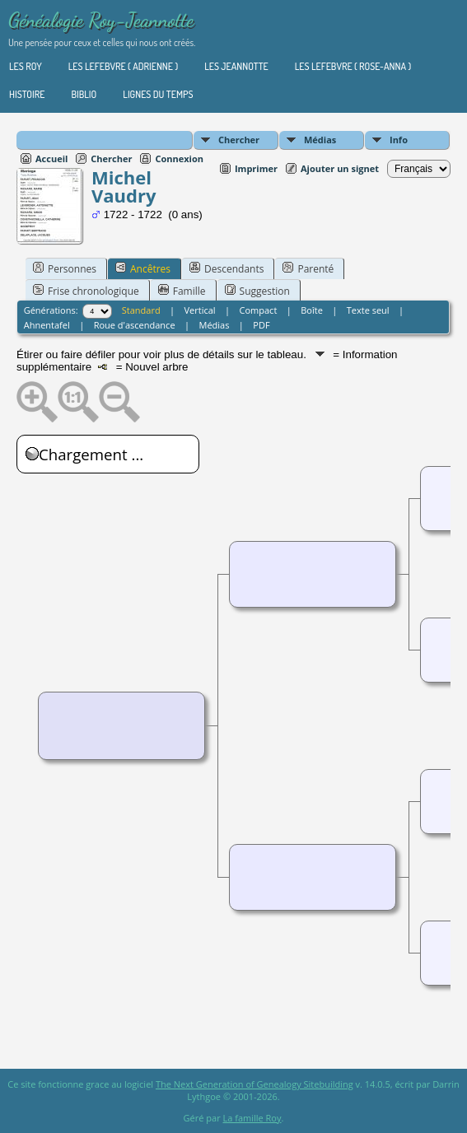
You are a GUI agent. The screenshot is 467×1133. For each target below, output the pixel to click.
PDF (261, 325)
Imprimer (256, 168)
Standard (141, 310)
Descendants (226, 268)
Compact (259, 310)
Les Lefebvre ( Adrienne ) (123, 66)
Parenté (308, 268)
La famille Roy (252, 1118)
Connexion (179, 158)
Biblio (83, 94)
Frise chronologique (86, 290)
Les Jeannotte (236, 66)
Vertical (200, 310)
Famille (182, 290)
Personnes (64, 268)
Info (399, 139)
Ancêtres (142, 268)
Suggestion (257, 290)
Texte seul (368, 310)
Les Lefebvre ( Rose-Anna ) (353, 66)
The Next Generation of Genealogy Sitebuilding (254, 1084)
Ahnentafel (47, 325)
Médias (320, 139)
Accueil (51, 158)
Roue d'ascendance (134, 325)
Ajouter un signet (340, 168)
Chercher (238, 139)
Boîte (312, 310)
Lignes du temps (158, 94)
